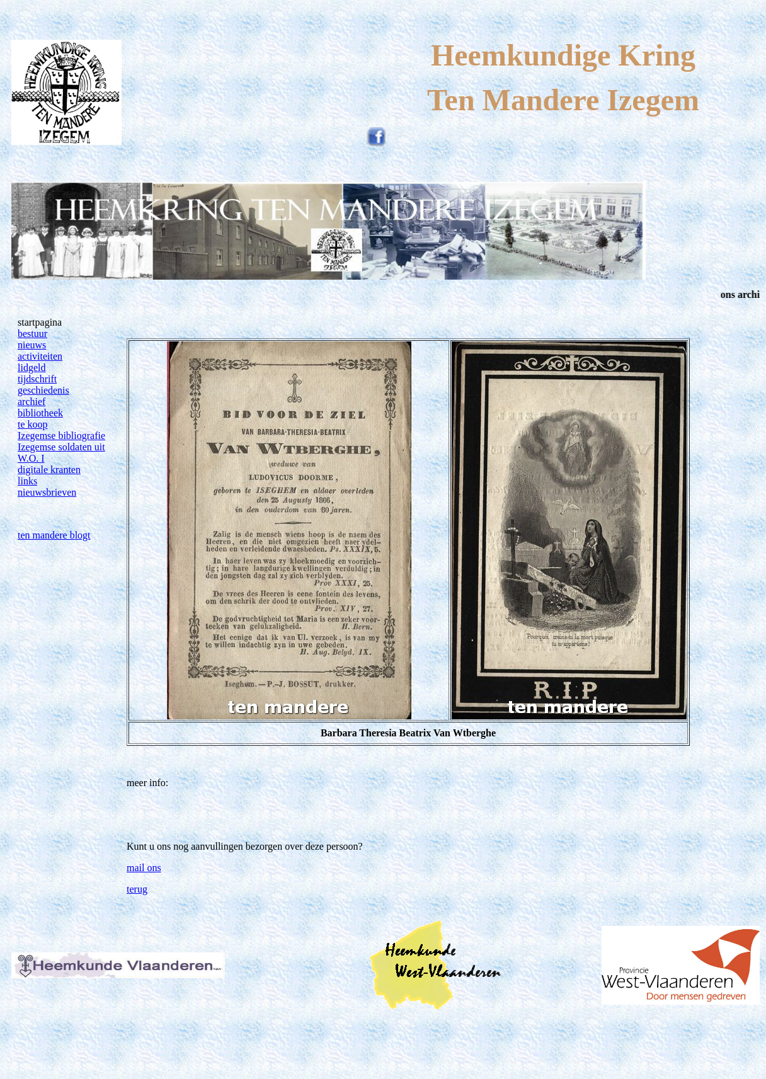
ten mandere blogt (54, 535)
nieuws (32, 345)
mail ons (144, 867)
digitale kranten (49, 469)
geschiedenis (43, 390)
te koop (33, 424)
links (27, 481)
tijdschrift (37, 379)
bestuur (32, 333)
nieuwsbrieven (47, 492)
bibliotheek (40, 413)
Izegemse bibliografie (61, 435)
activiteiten (40, 356)
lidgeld (31, 367)
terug (137, 889)
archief (31, 401)
